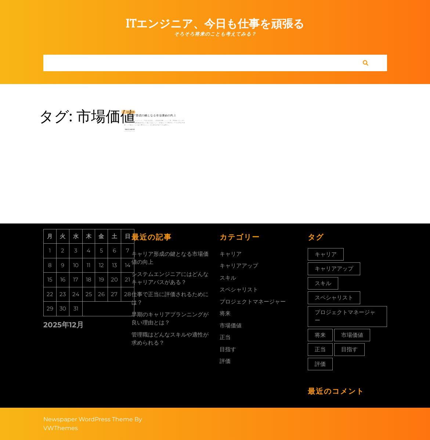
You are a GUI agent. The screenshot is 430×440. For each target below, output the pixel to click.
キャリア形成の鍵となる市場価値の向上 (151, 113)
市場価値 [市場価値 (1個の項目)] (352, 334)
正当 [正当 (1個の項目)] (320, 349)
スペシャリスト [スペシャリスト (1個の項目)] (334, 297)
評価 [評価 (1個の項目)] (320, 363)
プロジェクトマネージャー (253, 301)
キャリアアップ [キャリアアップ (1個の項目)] (334, 268)
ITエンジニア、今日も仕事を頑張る (215, 24)
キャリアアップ (239, 265)
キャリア (231, 253)
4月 (134, 110)
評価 (225, 360)
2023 (138, 110)
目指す (228, 349)
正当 (225, 337)
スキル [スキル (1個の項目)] (323, 283)
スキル (228, 277)
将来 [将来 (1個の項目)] (320, 334)
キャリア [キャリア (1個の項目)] (326, 254)
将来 (225, 313)
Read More (137, 123)
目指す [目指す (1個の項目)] (349, 349)
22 (136, 110)
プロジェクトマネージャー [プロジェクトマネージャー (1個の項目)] (345, 316)
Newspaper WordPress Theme (88, 419)
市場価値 (231, 325)
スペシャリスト (239, 289)
